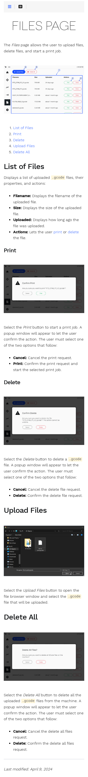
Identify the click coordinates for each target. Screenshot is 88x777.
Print (17, 134)
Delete (18, 140)
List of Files (23, 128)
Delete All (21, 152)
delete (73, 232)
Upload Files (24, 146)
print (58, 232)
